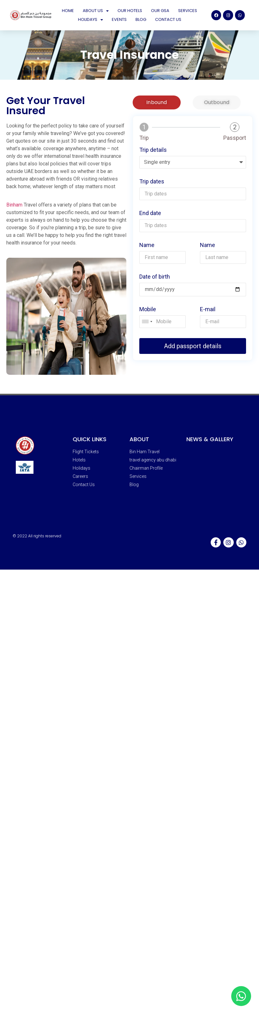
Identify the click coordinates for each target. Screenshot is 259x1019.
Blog (141, 19)
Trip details (153, 150)
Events (119, 19)
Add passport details (192, 346)
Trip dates (151, 182)
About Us (96, 10)
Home (68, 11)
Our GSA (160, 11)
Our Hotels (129, 11)
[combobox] (147, 322)
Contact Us (168, 19)
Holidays (90, 19)
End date (150, 213)
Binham (14, 205)
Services (187, 11)
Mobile (147, 309)
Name (146, 245)
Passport (234, 138)
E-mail (207, 309)
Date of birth (154, 277)
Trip (144, 138)
